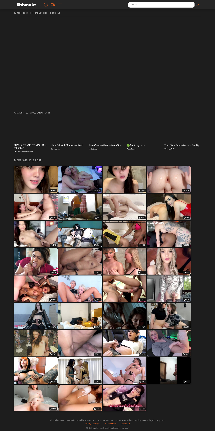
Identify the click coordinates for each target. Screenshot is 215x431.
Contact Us (125, 424)
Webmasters (110, 424)
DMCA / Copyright (92, 424)
